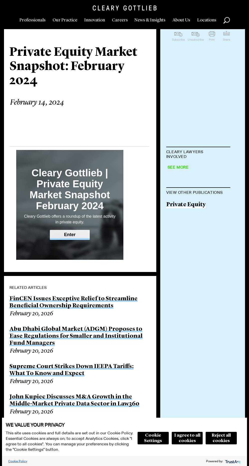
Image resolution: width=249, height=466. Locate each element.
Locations (206, 20)
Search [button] (226, 20)
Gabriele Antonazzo (194, 207)
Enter (70, 234)
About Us (181, 20)
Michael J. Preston (191, 188)
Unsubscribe (196, 39)
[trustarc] (232, 461)
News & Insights (150, 20)
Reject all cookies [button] (221, 438)
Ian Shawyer (182, 169)
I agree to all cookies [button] (187, 438)
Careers (120, 20)
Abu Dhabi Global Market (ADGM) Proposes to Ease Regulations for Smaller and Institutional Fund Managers (76, 336)
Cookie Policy (17, 461)
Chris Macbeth (186, 245)
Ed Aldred (180, 226)
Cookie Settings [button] (153, 438)
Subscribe (178, 39)
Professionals (32, 20)
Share (226, 39)
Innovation (94, 20)
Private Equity (186, 304)
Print (212, 39)
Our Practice (65, 20)
